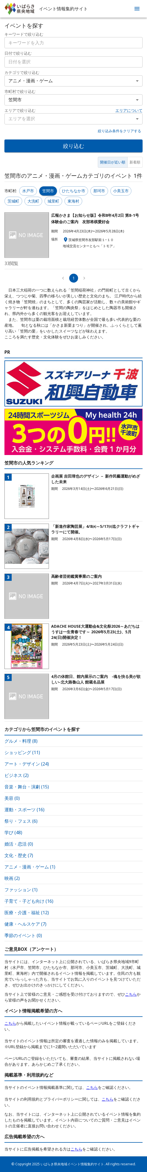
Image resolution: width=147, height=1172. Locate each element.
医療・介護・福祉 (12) (26, 912)
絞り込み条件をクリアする (119, 130)
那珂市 (99, 190)
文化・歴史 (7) (18, 855)
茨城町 (13, 201)
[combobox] (73, 62)
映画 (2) (12, 878)
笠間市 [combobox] (15, 100)
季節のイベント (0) (23, 935)
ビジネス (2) (16, 775)
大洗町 (33, 201)
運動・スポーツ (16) (24, 810)
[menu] (137, 8)
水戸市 (28, 190)
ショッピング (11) (22, 752)
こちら (131, 994)
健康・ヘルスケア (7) (25, 924)
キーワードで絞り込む (23, 34)
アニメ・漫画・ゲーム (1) (29, 867)
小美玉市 (121, 190)
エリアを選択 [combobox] (21, 118)
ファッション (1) (21, 890)
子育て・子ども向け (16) (28, 901)
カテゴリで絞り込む (21, 72)
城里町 (53, 201)
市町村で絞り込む (20, 91)
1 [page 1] (74, 278)
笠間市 (48, 190)
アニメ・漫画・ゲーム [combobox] (30, 81)
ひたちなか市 (73, 190)
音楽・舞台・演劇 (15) (26, 787)
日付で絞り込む (18, 53)
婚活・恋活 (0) (18, 844)
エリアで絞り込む (20, 110)
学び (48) (13, 832)
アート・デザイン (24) (26, 764)
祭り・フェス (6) (21, 821)
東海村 (73, 201)
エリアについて (129, 110)
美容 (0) (12, 798)
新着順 (134, 162)
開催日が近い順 (112, 162)
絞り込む (73, 146)
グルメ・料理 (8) (21, 741)
